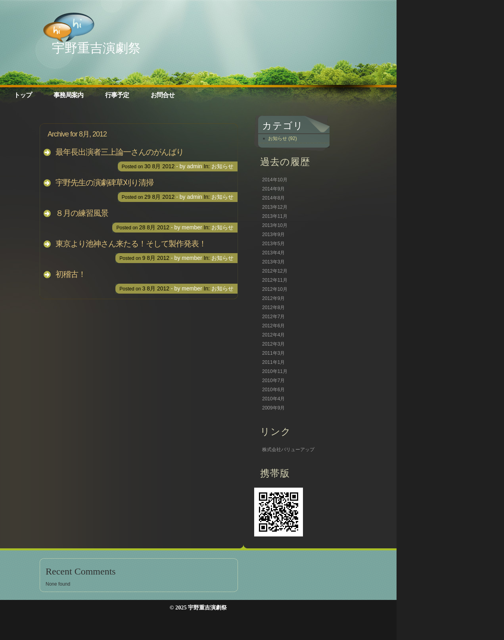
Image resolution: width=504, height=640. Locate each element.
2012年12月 (274, 271)
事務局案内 (68, 95)
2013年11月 (274, 216)
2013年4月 (273, 253)
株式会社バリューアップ (288, 449)
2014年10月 (274, 180)
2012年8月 (273, 307)
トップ (23, 95)
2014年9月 (273, 189)
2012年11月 (274, 280)
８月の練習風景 (82, 213)
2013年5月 (273, 243)
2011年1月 (273, 362)
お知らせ (222, 166)
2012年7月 (273, 316)
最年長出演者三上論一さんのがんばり (120, 152)
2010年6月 (273, 389)
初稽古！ (71, 274)
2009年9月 (273, 408)
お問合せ (162, 95)
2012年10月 (274, 289)
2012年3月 (273, 344)
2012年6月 (273, 326)
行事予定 (117, 95)
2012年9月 (273, 298)
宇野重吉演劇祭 (96, 48)
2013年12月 (274, 207)
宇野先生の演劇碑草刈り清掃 (104, 182)
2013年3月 (273, 262)
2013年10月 (274, 225)
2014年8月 (273, 198)
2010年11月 (274, 371)
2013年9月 (273, 234)
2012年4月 (273, 335)
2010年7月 (273, 380)
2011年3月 (273, 353)
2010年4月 (273, 399)
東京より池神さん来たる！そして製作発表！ (131, 243)
